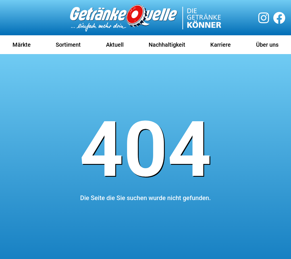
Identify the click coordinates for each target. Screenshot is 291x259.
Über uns (267, 44)
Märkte (22, 44)
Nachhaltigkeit (167, 44)
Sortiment (68, 44)
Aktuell (115, 44)
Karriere (220, 44)
